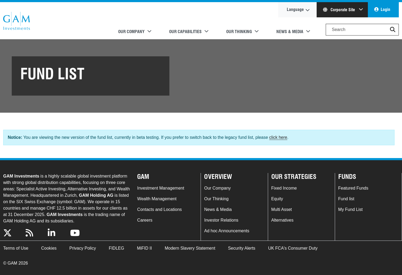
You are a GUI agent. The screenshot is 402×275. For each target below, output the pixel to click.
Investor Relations (221, 220)
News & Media (218, 209)
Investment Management (160, 188)
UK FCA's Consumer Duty (292, 248)
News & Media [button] (289, 31)
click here (278, 137)
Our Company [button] (131, 31)
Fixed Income (284, 188)
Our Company (217, 188)
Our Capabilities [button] (185, 31)
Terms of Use (15, 248)
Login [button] (385, 9)
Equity (277, 199)
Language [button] (295, 9)
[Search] (362, 30)
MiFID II (144, 248)
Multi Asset (281, 209)
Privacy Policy (82, 248)
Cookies (49, 248)
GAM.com (16, 21)
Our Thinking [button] (239, 31)
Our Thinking (216, 199)
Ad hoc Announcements (226, 231)
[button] (393, 30)
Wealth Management (156, 199)
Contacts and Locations (159, 209)
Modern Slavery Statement (190, 248)
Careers (144, 220)
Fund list (346, 199)
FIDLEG (116, 248)
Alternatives (282, 220)
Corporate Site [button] (339, 9)
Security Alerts (241, 248)
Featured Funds (353, 188)
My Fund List (350, 209)
